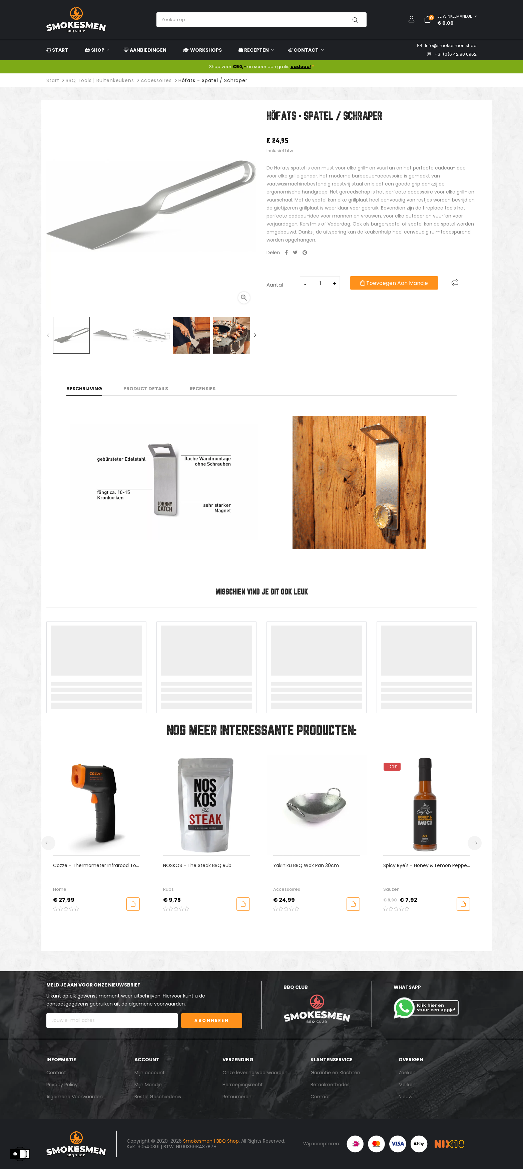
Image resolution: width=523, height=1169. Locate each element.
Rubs (277, 889)
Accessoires (395, 889)
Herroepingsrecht (242, 1084)
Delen (286, 252)
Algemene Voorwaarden (74, 1096)
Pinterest (305, 252)
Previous (48, 335)
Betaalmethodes (330, 1084)
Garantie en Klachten (335, 1072)
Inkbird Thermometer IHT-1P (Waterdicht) (84, 865)
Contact (56, 1072)
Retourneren (236, 1096)
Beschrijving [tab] (84, 388)
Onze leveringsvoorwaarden (255, 1072)
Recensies (202, 388)
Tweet (295, 252)
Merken (407, 1084)
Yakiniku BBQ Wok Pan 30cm (415, 865)
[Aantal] (320, 283)
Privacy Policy (62, 1084)
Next (254, 335)
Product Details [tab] (145, 388)
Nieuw (405, 1096)
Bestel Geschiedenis (157, 1096)
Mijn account (149, 1072)
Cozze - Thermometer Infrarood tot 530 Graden (204, 865)
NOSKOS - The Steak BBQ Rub (306, 865)
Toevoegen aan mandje (394, 283)
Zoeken (407, 1072)
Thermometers (68, 889)
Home (168, 889)
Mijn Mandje (148, 1084)
